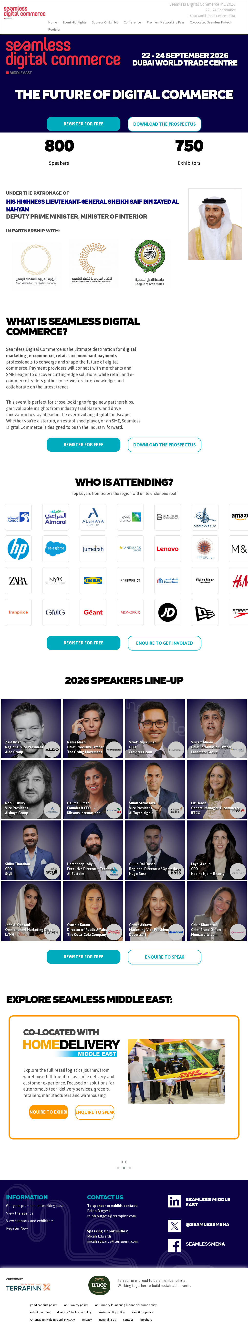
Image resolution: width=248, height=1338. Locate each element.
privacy (87, 1319)
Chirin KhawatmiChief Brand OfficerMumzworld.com (206, 930)
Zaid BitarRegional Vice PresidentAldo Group (24, 747)
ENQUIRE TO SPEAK (164, 957)
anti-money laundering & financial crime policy (126, 1305)
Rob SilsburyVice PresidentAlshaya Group (16, 808)
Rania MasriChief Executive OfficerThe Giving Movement (85, 747)
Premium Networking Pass (165, 22)
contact (128, 1319)
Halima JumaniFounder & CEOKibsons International (84, 808)
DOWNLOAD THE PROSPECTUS (164, 124)
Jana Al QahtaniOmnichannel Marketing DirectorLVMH (31, 930)
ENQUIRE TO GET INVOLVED (164, 643)
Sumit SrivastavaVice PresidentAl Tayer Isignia (142, 808)
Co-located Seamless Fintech (211, 22)
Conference (132, 22)
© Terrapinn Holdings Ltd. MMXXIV (52, 1319)
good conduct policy (43, 1305)
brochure (146, 1319)
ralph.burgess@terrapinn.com (111, 1216)
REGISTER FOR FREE (83, 123)
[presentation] (122, 1161)
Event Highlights (74, 22)
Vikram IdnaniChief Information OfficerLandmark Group (211, 747)
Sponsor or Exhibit (105, 22)
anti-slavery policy (76, 1305)
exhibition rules (40, 1312)
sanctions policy (142, 1312)
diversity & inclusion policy (74, 1312)
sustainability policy (112, 1312)
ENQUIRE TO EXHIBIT (48, 1112)
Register (54, 29)
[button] (118, 1167)
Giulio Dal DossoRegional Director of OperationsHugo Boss (155, 869)
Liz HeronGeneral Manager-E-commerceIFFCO (215, 808)
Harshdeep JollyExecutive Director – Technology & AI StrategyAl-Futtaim (103, 869)
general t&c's (107, 1319)
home (52, 22)
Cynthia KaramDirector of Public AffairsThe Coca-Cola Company (87, 930)
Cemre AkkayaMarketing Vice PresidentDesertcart (149, 930)
